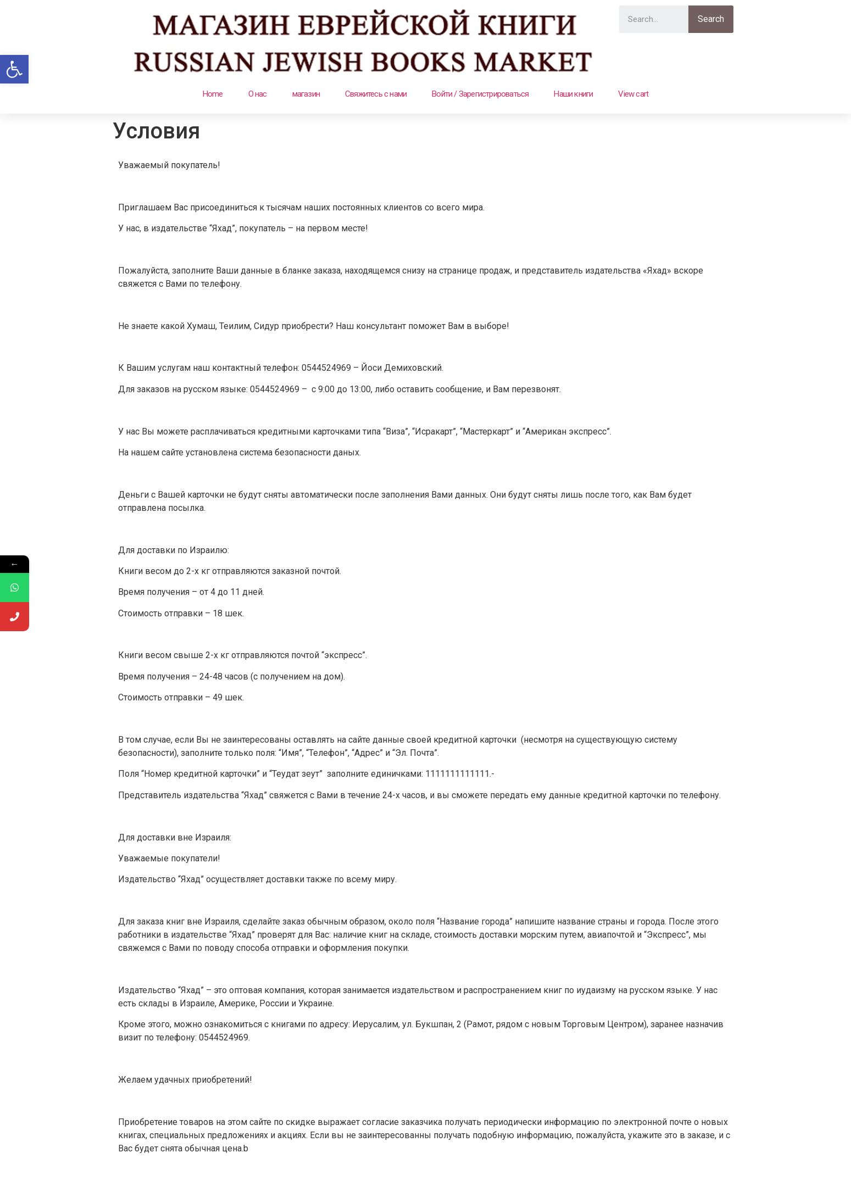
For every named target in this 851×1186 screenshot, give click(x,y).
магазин (306, 94)
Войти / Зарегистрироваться (480, 94)
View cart (633, 94)
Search (711, 19)
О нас (257, 94)
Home (213, 94)
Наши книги (573, 94)
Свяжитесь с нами (376, 94)
